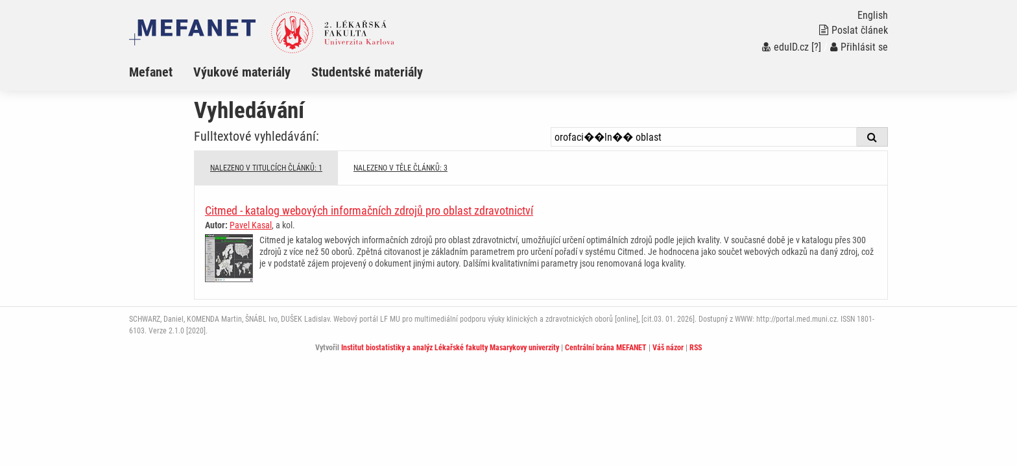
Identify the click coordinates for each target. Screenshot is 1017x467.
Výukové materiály (242, 72)
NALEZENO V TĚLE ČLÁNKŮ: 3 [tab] (400, 168)
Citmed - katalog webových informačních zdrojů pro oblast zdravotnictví (369, 210)
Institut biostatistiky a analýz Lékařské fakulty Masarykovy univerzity (450, 347)
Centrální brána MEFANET (606, 347)
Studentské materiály (367, 72)
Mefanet (151, 72)
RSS (695, 347)
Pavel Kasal (251, 225)
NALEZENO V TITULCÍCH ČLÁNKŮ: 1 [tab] (266, 168)
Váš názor (668, 347)
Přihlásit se (859, 47)
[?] (816, 47)
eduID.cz (785, 47)
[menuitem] (161, 72)
